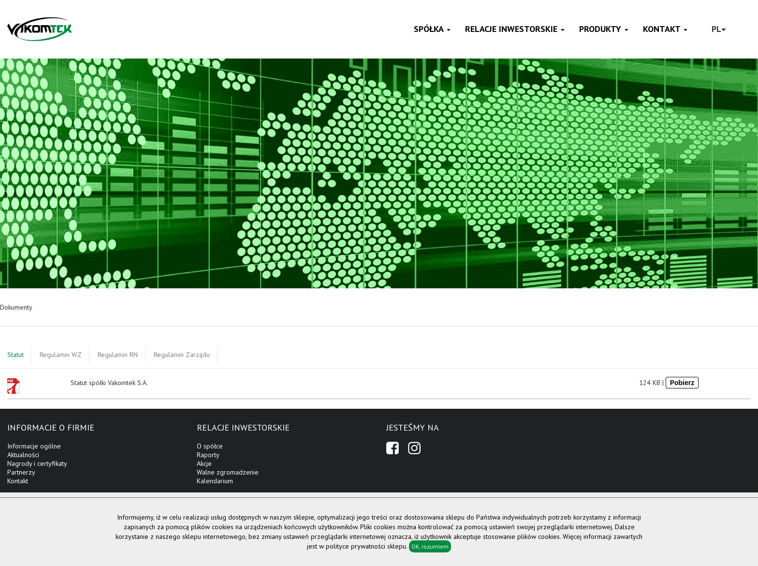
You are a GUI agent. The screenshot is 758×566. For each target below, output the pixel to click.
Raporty (208, 454)
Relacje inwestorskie (515, 28)
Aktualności (23, 454)
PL (719, 28)
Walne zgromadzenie (228, 472)
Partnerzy (21, 472)
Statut (15, 354)
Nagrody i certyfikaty (37, 463)
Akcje (204, 463)
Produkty (603, 28)
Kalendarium (215, 481)
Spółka (432, 28)
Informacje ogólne (34, 446)
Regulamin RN (118, 354)
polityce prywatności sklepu (366, 546)
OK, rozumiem (430, 546)
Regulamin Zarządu (182, 354)
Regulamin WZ (61, 354)
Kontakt (665, 28)
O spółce (210, 446)
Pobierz (682, 383)
